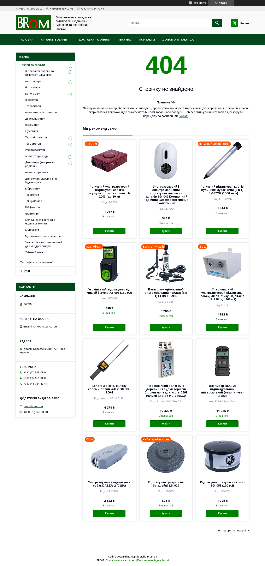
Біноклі (183, 116)
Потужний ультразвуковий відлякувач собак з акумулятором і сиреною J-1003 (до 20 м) (109, 191)
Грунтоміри (32, 213)
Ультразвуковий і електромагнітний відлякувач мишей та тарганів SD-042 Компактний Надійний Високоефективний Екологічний (165, 195)
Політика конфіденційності (153, 560)
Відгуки (25, 270)
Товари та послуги (32, 65)
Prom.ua (152, 556)
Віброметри (32, 188)
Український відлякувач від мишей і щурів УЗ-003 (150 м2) (109, 291)
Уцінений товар (35, 252)
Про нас (125, 39)
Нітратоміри (33, 87)
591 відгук (200, 2)
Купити (109, 231)
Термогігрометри (36, 137)
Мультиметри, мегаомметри (43, 236)
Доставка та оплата (94, 39)
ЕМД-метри (32, 207)
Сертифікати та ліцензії (36, 262)
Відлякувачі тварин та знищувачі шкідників (39, 73)
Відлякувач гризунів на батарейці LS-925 (166, 484)
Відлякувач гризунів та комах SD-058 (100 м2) (222, 484)
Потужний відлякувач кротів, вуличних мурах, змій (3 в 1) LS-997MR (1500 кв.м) (222, 190)
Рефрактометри (35, 149)
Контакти (147, 39)
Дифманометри (35, 118)
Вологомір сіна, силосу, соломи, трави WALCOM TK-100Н (109, 389)
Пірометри (32, 99)
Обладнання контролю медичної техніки (40, 221)
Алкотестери (33, 81)
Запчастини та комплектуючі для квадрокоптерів (43, 244)
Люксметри (32, 124)
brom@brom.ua (33, 406)
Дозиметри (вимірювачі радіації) (40, 164)
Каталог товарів (54, 39)
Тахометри (32, 194)
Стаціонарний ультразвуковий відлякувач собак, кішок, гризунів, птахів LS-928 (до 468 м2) (222, 294)
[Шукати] (217, 23)
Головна (26, 39)
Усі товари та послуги (232, 530)
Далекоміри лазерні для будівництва (41, 180)
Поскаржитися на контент (120, 560)
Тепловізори (33, 106)
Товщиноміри (33, 201)
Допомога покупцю (178, 39)
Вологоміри (32, 93)
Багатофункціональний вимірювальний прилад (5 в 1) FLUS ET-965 (166, 293)
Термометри (33, 143)
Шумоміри (31, 131)
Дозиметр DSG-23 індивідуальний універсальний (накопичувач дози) (222, 390)
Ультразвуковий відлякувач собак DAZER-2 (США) (109, 484)
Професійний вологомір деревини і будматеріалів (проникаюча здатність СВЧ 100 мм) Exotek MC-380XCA (166, 390)
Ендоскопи (32, 229)
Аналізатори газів (36, 172)
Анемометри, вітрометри (41, 112)
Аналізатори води (36, 156)
